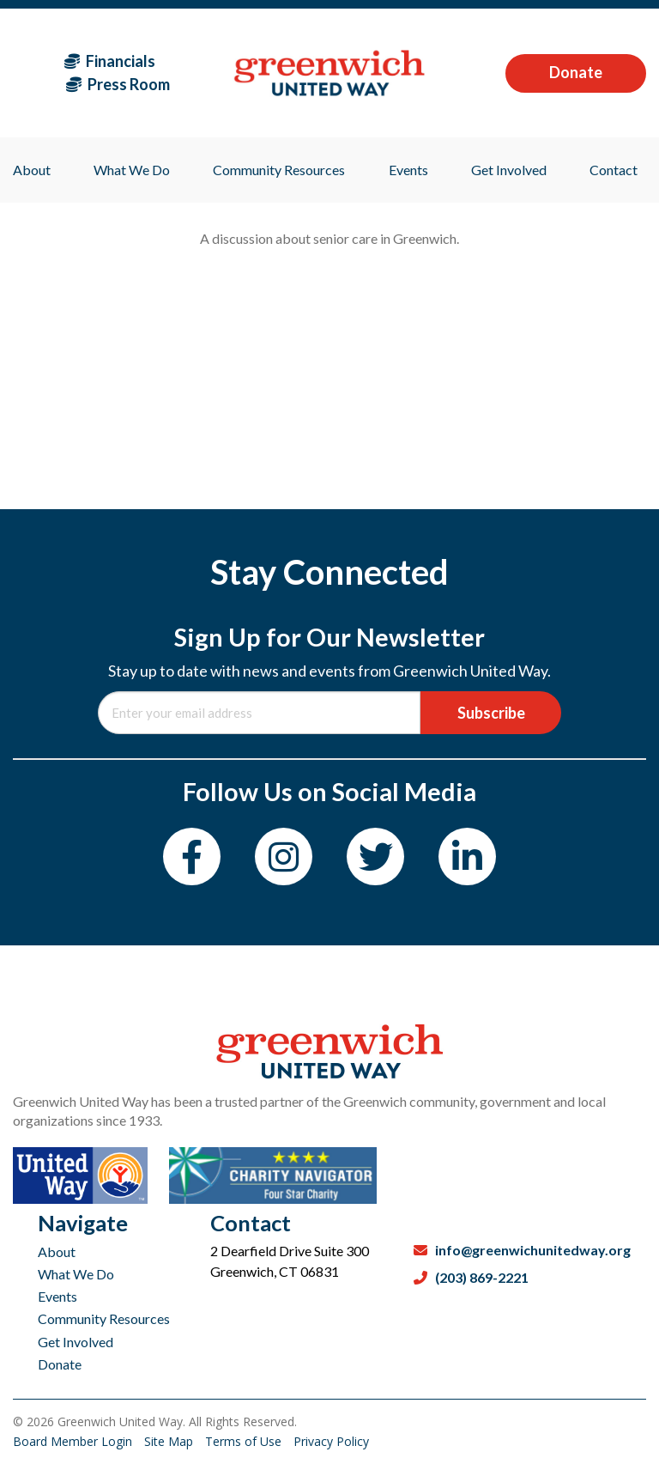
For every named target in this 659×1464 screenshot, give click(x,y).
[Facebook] (192, 856)
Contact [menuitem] (613, 169)
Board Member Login (74, 1441)
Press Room (118, 84)
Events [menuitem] (408, 169)
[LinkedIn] (467, 856)
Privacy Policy (331, 1441)
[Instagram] (283, 856)
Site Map (170, 1441)
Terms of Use (245, 1441)
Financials (109, 61)
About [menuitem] (32, 169)
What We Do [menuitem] (132, 169)
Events (57, 1296)
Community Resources (104, 1318)
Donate (575, 72)
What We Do (76, 1274)
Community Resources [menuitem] (279, 169)
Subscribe (491, 712)
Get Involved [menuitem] (509, 169)
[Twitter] (375, 856)
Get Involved (75, 1341)
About (57, 1251)
